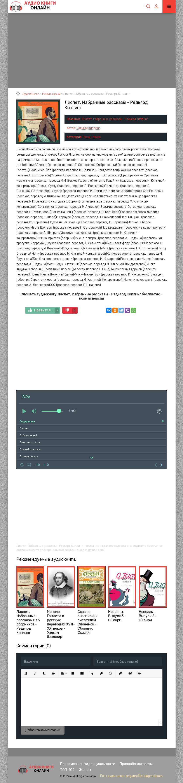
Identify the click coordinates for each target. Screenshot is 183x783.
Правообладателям (136, 764)
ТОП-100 (67, 770)
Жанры (85, 770)
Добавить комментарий (42, 730)
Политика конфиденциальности (87, 764)
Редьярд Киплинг (88, 128)
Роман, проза (92, 136)
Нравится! (43, 310)
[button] (26, 673)
